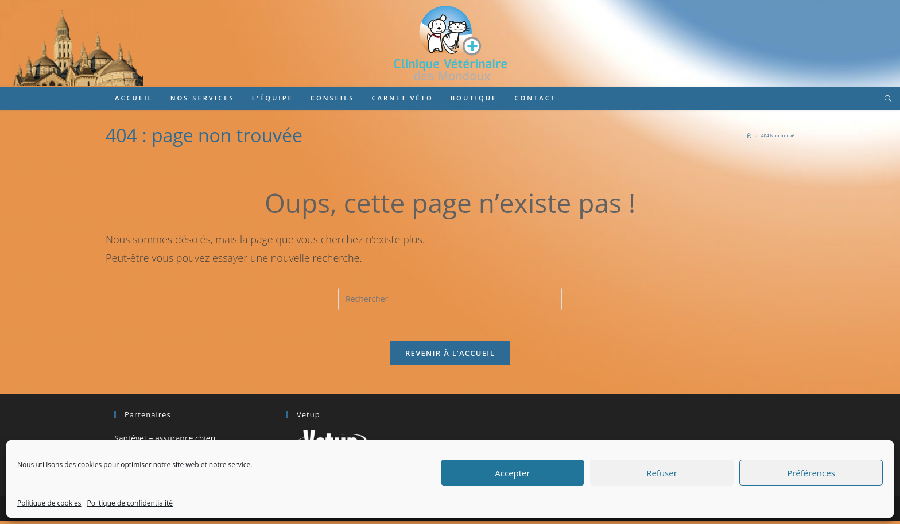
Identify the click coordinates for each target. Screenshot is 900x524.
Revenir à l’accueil (450, 356)
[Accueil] (749, 135)
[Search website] (888, 99)
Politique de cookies (49, 503)
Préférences (811, 473)
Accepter (512, 473)
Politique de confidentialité (130, 503)
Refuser (661, 473)
